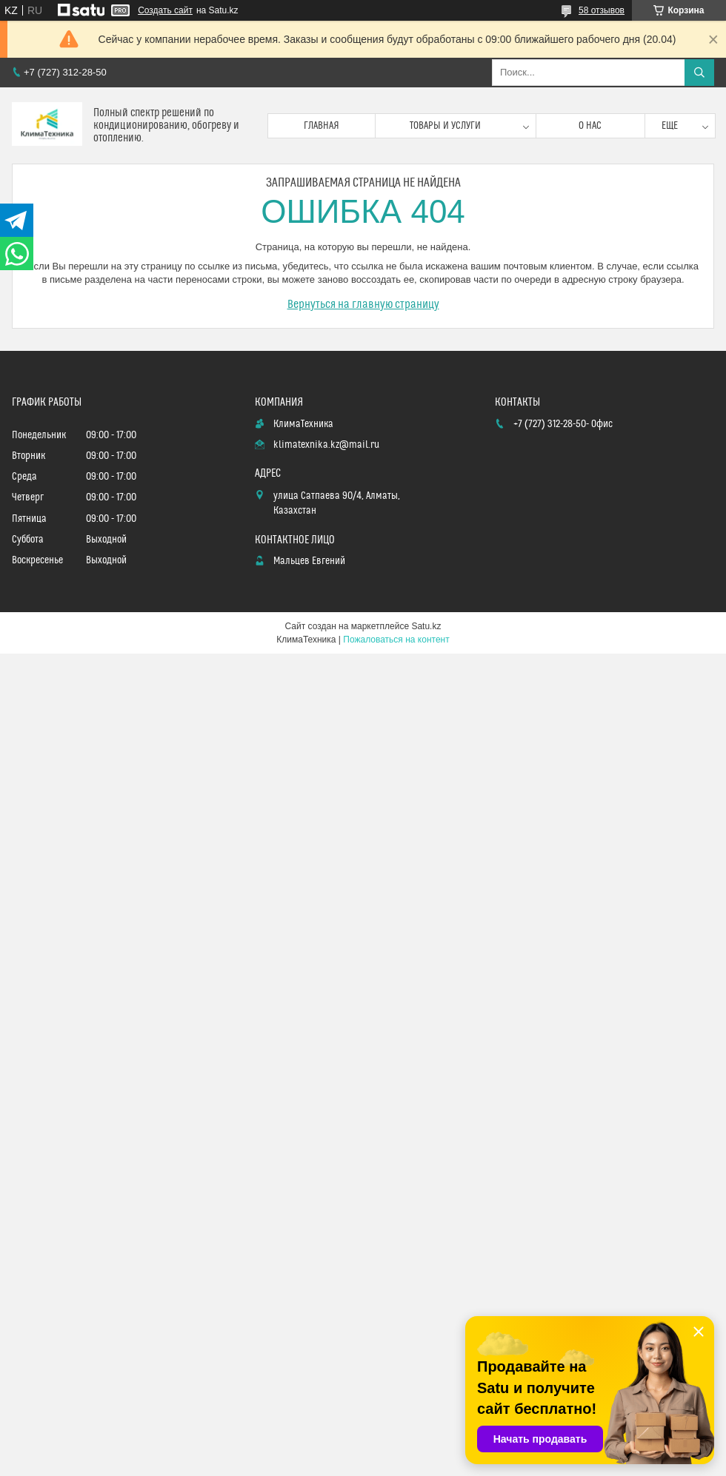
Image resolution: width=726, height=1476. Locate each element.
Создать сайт (165, 10)
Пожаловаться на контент (396, 639)
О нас (590, 126)
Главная (321, 126)
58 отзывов (602, 10)
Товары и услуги (445, 126)
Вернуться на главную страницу (363, 304)
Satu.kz (426, 626)
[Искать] (699, 72)
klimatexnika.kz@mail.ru (326, 445)
